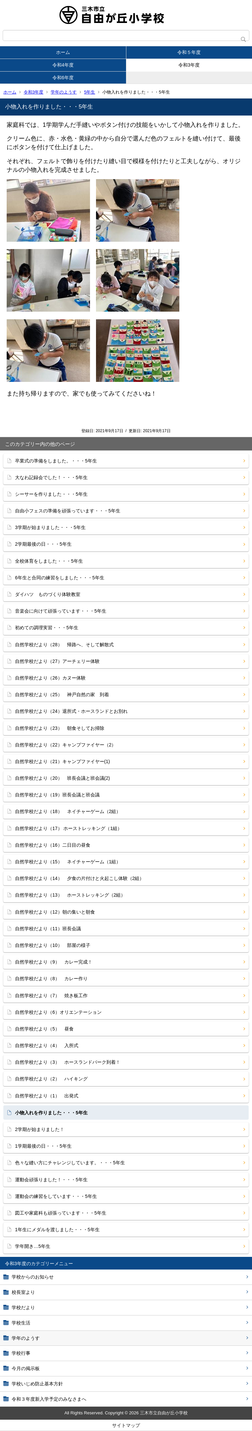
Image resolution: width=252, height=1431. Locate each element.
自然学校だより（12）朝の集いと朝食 (55, 912)
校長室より (23, 1292)
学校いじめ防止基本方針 (37, 1383)
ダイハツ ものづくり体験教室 (47, 594)
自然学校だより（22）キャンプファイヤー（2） (65, 744)
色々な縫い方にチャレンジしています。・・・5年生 (70, 1162)
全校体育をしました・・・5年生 (49, 561)
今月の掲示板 (26, 1368)
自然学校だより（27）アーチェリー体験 (57, 661)
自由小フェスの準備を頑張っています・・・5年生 (67, 510)
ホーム (63, 52)
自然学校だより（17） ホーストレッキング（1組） (68, 828)
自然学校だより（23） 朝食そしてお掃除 (59, 728)
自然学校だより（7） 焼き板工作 (51, 995)
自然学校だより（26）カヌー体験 (50, 678)
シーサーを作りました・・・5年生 (51, 494)
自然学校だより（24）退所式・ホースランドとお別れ (71, 711)
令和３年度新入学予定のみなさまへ (49, 1399)
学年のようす (64, 92)
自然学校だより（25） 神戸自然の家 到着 (62, 694)
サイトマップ (126, 1425)
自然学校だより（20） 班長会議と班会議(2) (62, 778)
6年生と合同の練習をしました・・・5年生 (59, 577)
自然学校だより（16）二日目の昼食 (52, 845)
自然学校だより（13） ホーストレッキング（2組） (70, 895)
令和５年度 (189, 52)
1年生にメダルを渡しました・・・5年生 (57, 1229)
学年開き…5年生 (32, 1246)
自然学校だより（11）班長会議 (48, 928)
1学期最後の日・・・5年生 (43, 1146)
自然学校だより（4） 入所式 (46, 1045)
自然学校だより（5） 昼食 (44, 1028)
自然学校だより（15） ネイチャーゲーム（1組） (68, 861)
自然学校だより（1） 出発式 (46, 1095)
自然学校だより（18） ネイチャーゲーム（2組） (68, 811)
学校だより (23, 1307)
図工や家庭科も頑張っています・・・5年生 (60, 1213)
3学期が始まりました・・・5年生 (50, 527)
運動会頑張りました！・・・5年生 (51, 1179)
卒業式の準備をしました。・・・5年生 (56, 460)
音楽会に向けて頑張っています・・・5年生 (60, 611)
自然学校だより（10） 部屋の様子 (52, 945)
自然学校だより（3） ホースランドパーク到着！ (67, 1062)
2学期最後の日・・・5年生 (43, 544)
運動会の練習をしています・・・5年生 (56, 1196)
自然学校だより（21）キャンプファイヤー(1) (62, 761)
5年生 (89, 92)
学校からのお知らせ (33, 1277)
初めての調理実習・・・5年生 (46, 627)
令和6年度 (63, 77)
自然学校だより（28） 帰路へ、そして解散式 (64, 644)
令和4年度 (63, 65)
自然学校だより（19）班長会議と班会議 (57, 794)
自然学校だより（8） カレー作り (51, 978)
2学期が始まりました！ (39, 1129)
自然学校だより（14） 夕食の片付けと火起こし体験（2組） (79, 878)
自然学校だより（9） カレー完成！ (53, 962)
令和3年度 (189, 65)
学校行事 (21, 1353)
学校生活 (21, 1322)
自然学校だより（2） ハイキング (51, 1078)
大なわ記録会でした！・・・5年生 (51, 477)
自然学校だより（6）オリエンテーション (58, 1012)
